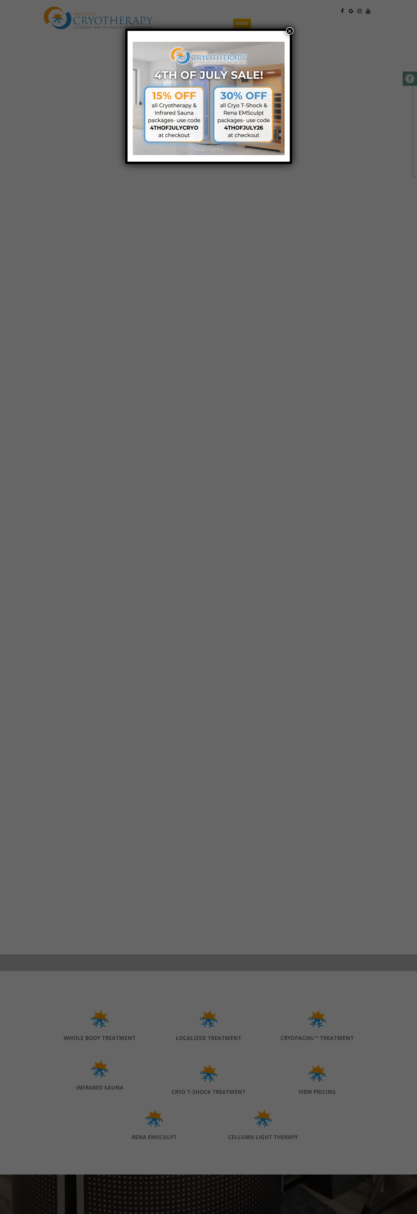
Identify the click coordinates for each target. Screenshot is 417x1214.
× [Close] (289, 31)
